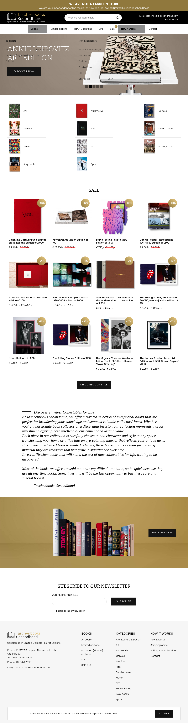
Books (37, 27)
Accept (164, 713)
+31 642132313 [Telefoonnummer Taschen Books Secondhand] (171, 19)
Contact (149, 27)
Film (85, 128)
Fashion (19, 128)
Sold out (86, 665)
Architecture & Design (128, 639)
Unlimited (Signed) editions (92, 652)
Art (17, 111)
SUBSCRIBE (123, 601)
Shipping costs (159, 645)
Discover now (24, 71)
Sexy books (21, 164)
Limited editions (56, 27)
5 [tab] (101, 86)
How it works (130, 27)
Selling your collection (163, 650)
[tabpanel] (94, 63)
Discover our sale (94, 384)
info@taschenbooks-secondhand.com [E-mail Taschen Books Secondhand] (158, 15)
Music (18, 146)
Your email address (65, 595)
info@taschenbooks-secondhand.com (29, 667)
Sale (115, 27)
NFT (85, 146)
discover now (162, 532)
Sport (86, 164)
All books (86, 639)
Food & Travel (157, 128)
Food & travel (123, 672)
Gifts (102, 27)
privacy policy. (78, 611)
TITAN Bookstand (82, 27)
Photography (157, 146)
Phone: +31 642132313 (19, 662)
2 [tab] (90, 86)
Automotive (89, 111)
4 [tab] (97, 86)
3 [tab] (94, 86)
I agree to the (70, 611)
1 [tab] (86, 86)
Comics (154, 111)
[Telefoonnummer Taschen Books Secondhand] (134, 16)
